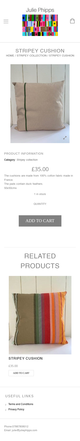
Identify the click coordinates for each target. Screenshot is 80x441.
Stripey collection (32, 55)
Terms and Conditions (20, 404)
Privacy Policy (16, 409)
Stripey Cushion (26, 358)
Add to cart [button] (21, 373)
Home (10, 55)
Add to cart (39, 220)
